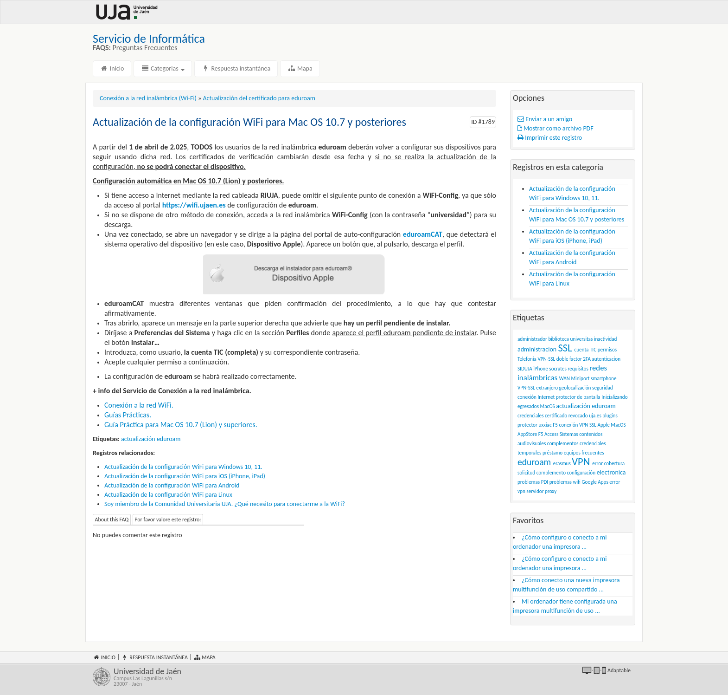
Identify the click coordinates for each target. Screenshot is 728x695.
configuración (581, 472)
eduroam (534, 462)
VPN (581, 461)
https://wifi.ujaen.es (194, 205)
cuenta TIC (585, 349)
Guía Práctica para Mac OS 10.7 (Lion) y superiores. (180, 424)
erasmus (562, 463)
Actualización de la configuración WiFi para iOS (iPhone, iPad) (184, 476)
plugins (609, 415)
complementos (563, 443)
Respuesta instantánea (236, 68)
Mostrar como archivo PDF (555, 128)
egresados (528, 406)
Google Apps (594, 482)
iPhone (540, 368)
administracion (536, 349)
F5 (555, 425)
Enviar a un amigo (544, 119)
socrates (558, 368)
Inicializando (614, 397)
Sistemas (569, 434)
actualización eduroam (150, 439)
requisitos (578, 368)
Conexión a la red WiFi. (138, 405)
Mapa (299, 68)
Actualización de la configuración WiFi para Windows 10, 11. (183, 467)
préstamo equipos (562, 452)
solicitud (526, 472)
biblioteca (558, 339)
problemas (528, 482)
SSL (565, 348)
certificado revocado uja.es (573, 415)
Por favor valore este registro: (167, 519)
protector (527, 425)
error (597, 463)
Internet (546, 397)
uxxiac (544, 425)
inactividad (605, 339)
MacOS (547, 406)
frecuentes (592, 452)
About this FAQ (112, 519)
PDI (544, 482)
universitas (581, 339)
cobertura (614, 463)
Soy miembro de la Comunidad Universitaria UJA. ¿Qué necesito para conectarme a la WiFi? (224, 504)
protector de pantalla (578, 397)
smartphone (603, 378)
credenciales (530, 415)
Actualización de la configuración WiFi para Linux (168, 495)
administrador (532, 339)
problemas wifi (565, 482)
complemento (551, 472)
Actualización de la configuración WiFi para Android (171, 485)
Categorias (163, 68)
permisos (607, 349)
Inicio (112, 68)
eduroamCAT (422, 234)
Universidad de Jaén (235, 677)
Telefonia (526, 359)
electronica (611, 472)
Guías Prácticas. (127, 414)
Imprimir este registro (549, 138)
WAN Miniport (574, 378)
